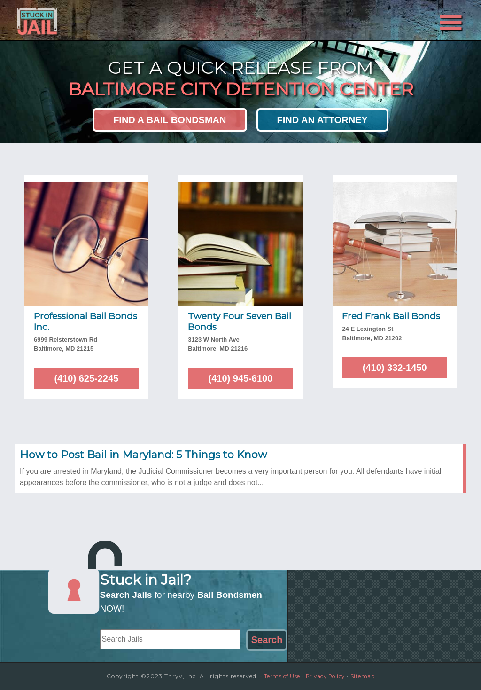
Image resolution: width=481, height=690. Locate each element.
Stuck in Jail (99, 20)
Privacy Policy (326, 676)
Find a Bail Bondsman (169, 120)
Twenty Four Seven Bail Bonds (239, 321)
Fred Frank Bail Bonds (391, 316)
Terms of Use (278, 676)
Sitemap (367, 676)
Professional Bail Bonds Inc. (85, 321)
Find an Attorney (322, 120)
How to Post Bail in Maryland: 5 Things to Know (143, 454)
